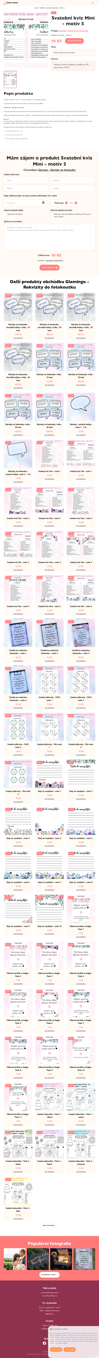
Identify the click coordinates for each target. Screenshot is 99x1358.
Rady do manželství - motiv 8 (80, 882)
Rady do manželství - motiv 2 (80, 791)
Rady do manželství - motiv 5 (80, 838)
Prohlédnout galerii (49, 1275)
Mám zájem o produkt (74, 41)
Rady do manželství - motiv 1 (49, 791)
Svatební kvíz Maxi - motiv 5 (18, 606)
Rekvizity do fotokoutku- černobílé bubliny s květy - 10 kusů (18, 327)
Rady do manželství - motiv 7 (49, 882)
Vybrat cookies (69, 1349)
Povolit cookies (56, 1349)
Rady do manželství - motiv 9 (18, 926)
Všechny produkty (50, 1225)
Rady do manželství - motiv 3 (18, 838)
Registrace (49, 1313)
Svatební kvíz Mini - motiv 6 (81, 606)
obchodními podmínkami (54, 260)
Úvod (36, 8)
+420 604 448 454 (49, 1325)
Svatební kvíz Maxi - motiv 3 (81, 518)
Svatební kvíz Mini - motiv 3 (18, 562)
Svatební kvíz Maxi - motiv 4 (49, 562)
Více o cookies (63, 1343)
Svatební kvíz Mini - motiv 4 (81, 562)
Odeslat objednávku (49, 268)
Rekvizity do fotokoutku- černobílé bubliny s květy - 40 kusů (18, 377)
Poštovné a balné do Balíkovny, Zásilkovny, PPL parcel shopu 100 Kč (70, 215)
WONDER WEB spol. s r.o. (93, 1357)
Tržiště (42, 8)
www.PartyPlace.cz (49, 1295)
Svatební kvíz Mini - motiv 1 (81, 471)
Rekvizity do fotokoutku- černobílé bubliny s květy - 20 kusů (49, 327)
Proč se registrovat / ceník (49, 1307)
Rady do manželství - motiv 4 (49, 838)
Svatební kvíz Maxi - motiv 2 (18, 518)
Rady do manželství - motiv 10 (49, 926)
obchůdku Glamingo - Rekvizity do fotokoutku (56, 284)
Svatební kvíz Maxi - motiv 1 (49, 471)
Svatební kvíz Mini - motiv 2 (49, 518)
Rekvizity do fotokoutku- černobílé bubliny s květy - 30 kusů (81, 327)
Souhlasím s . (48, 260)
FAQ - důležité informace (49, 1310)
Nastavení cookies (32, 1354)
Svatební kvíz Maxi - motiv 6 (49, 606)
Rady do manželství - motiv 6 (18, 882)
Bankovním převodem (13, 214)
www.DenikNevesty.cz (49, 1292)
